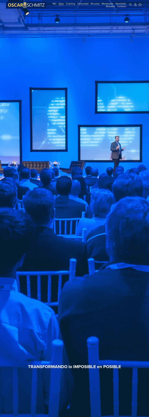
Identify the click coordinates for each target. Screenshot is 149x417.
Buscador (110, 6)
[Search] (130, 4)
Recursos (95, 3)
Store (61, 3)
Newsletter (121, 3)
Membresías (107, 3)
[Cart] (141, 4)
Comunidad (82, 3)
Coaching (70, 3)
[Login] (135, 4)
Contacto (121, 6)
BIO (54, 3)
